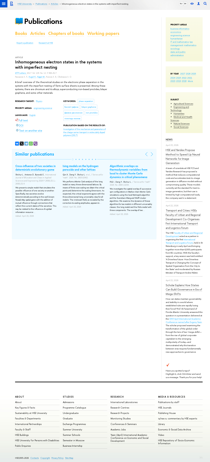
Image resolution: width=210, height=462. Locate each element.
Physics (39, 101)
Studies (68, 396)
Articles (37, 33)
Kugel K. (32, 77)
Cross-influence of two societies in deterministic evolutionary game (35, 167)
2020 (172, 81)
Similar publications (34, 154)
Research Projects (120, 413)
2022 (184, 77)
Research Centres (120, 407)
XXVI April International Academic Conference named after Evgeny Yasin (184, 320)
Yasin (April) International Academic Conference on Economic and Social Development (129, 437)
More (190, 81)
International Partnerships (28, 424)
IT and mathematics (179, 41)
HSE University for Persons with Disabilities (37, 440)
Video (161, 434)
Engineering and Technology (179, 108)
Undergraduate (71, 413)
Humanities (179, 113)
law (191, 41)
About (19, 396)
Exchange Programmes (74, 424)
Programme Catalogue (74, 407)
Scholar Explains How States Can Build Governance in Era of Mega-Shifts (184, 289)
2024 (172, 77)
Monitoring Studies (121, 418)
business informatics (179, 28)
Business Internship (72, 445)
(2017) (84, 132)
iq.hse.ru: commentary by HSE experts (177, 418)
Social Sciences (181, 126)
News (169, 139)
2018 (184, 81)
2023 (178, 77)
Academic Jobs (118, 429)
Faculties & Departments (28, 418)
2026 (188, 73)
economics (175, 31)
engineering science (180, 35)
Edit (201, 457)
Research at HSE (46, 43)
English (33, 115)
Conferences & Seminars (123, 424)
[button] (72, 159)
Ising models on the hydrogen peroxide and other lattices (80, 167)
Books (21, 33)
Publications (43, 21)
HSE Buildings (22, 434)
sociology (175, 48)
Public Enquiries (23, 445)
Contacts (34, 458)
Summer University (72, 429)
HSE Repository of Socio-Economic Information (176, 442)
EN (185, 3)
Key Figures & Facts (25, 407)
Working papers (103, 33)
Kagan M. (41, 77)
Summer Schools (71, 434)
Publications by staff (168, 402)
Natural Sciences (181, 123)
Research (117, 396)
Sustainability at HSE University (31, 413)
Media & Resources (171, 396)
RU (181, 3)
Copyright (45, 458)
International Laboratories (124, 402)
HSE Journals (164, 407)
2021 (189, 77)
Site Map (69, 458)
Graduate (68, 418)
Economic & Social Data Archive (174, 429)
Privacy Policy (57, 458)
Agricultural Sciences (183, 103)
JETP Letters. (21, 73)
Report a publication (25, 43)
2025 (193, 73)
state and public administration (178, 53)
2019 (178, 81)
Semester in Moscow (73, 440)
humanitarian (176, 38)
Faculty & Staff (23, 429)
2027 (182, 73)
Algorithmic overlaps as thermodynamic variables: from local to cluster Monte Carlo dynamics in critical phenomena (128, 171)
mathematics (190, 45)
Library (161, 424)
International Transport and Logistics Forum (180, 241)
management (176, 45)
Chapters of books (66, 33)
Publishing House (167, 413)
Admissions (68, 402)
